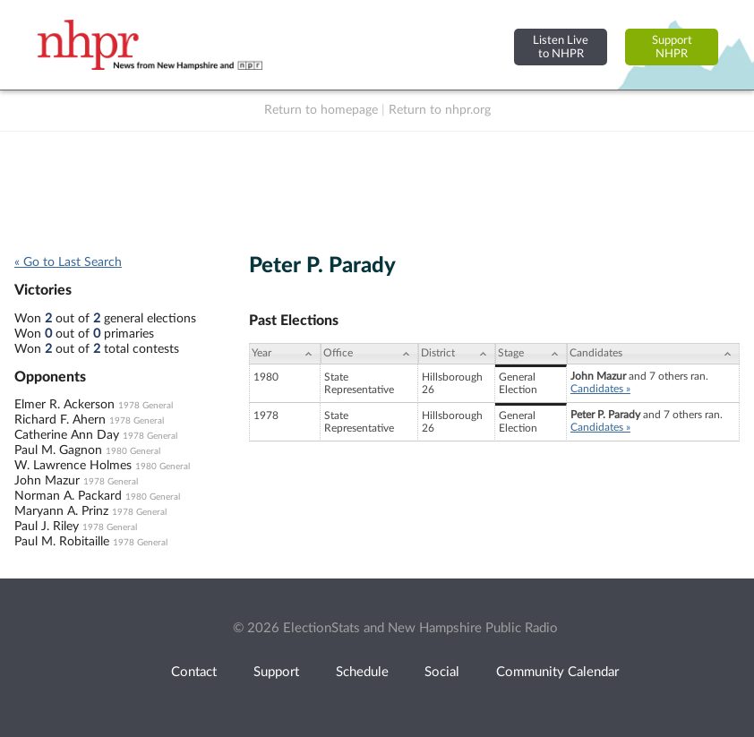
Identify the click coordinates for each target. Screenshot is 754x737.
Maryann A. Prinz (61, 511)
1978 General (145, 405)
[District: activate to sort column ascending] (456, 353)
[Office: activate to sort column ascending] (369, 353)
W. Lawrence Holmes (73, 465)
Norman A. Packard (68, 496)
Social (441, 672)
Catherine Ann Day (66, 435)
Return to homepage (321, 110)
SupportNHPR (672, 47)
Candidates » (600, 388)
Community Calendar (557, 672)
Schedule (362, 672)
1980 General (133, 451)
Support (276, 672)
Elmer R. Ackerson (64, 404)
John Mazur (47, 481)
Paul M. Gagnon (58, 450)
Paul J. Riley (46, 526)
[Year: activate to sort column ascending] (285, 353)
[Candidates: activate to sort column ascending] (653, 353)
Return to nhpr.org (440, 110)
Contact (194, 672)
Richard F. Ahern (60, 420)
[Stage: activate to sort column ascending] (531, 353)
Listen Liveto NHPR (560, 47)
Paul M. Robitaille (61, 542)
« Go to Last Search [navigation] (68, 262)
